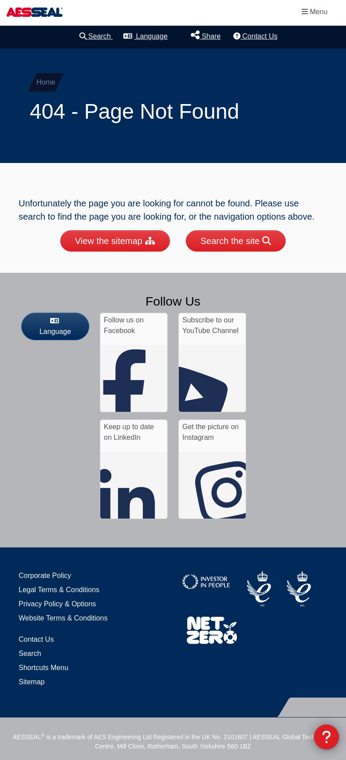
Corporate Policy (45, 575)
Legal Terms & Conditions (59, 589)
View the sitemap (115, 241)
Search (96, 36)
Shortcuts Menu (43, 667)
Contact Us (255, 36)
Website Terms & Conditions (63, 618)
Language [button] (145, 36)
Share (205, 35)
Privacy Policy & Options (57, 604)
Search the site (236, 241)
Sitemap (32, 682)
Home (45, 82)
